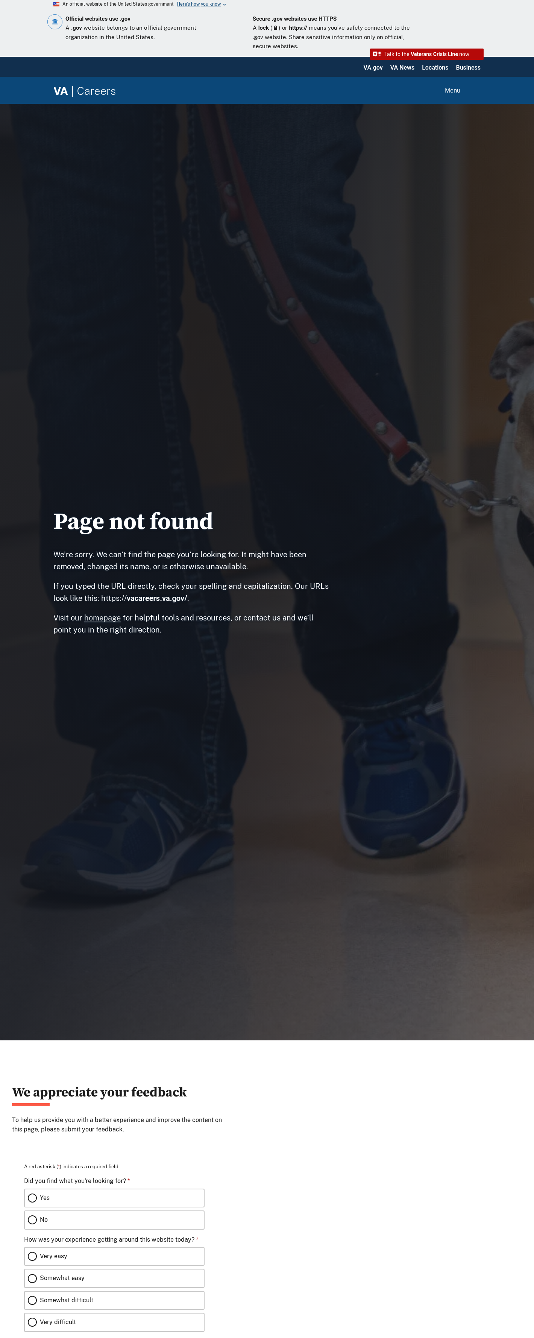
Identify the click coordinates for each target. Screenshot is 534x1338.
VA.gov (373, 67)
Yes (45, 1197)
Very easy (53, 1256)
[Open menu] (462, 91)
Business (468, 67)
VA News (402, 67)
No (44, 1219)
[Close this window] (233, 1074)
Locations (435, 67)
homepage (102, 617)
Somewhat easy (62, 1278)
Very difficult (58, 1322)
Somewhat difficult (66, 1300)
